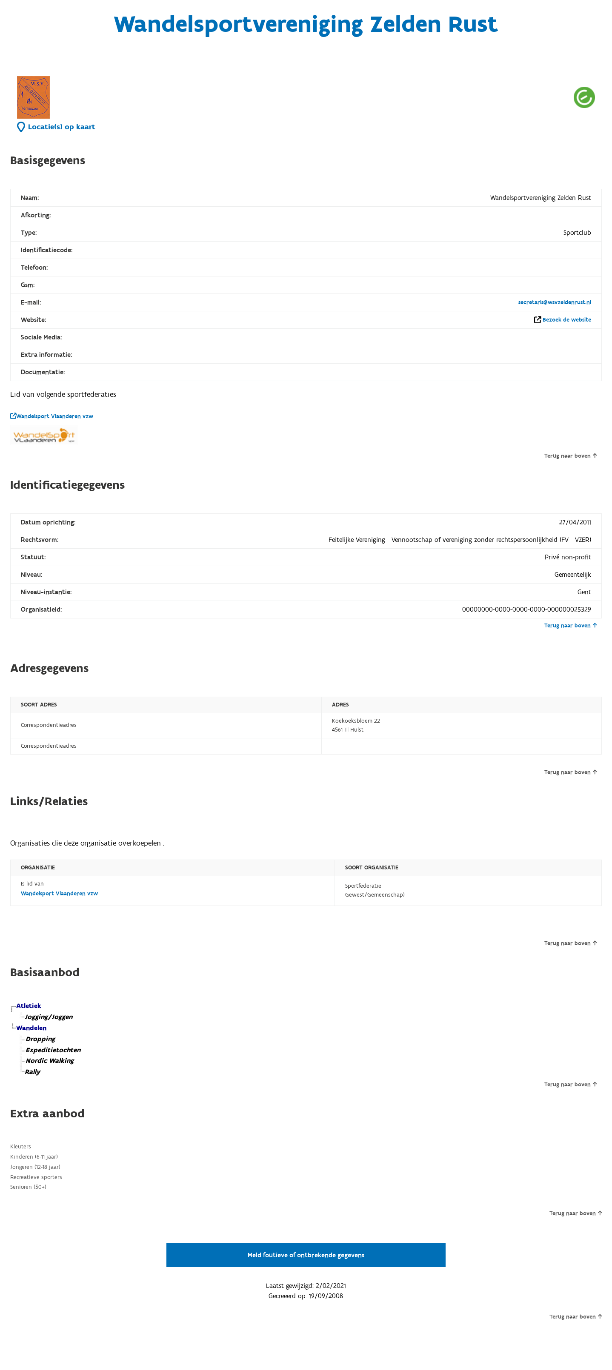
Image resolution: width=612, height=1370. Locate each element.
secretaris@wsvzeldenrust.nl (554, 302)
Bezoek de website (567, 320)
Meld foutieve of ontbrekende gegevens (306, 1255)
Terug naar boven (570, 456)
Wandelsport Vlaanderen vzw (51, 416)
